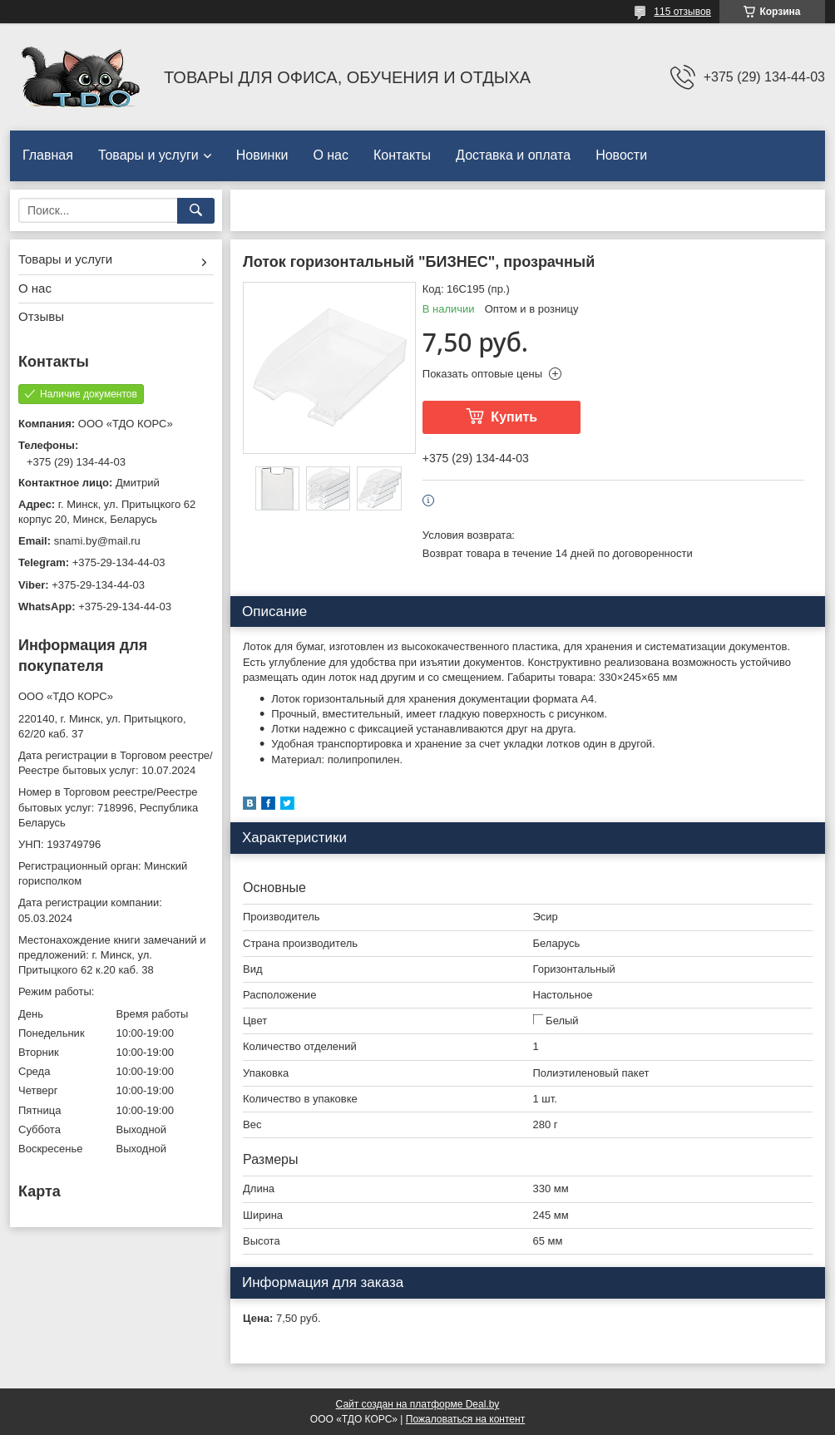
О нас (330, 155)
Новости (621, 155)
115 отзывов (682, 11)
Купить (514, 417)
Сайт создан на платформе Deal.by (418, 1404)
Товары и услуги (148, 155)
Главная (47, 155)
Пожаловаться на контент (465, 1419)
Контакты (402, 155)
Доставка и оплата (513, 155)
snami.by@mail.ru (97, 541)
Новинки (262, 155)
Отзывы (41, 316)
